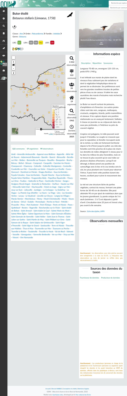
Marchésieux (50, 202)
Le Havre (60, 196)
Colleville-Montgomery (22, 169)
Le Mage (69, 196)
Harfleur (59, 187)
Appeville (64, 154)
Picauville (41, 208)
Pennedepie (69, 205)
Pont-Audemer (59, 208)
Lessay (40, 199)
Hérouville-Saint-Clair (29, 190)
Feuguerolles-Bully (29, 181)
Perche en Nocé (19, 208)
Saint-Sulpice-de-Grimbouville (37, 228)
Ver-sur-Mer (67, 240)
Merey (61, 202)
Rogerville (66, 211)
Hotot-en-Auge (60, 190)
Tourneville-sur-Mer (41, 234)
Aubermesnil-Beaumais (40, 157)
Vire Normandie (39, 243)
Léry (14, 199)
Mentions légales (85, 389)
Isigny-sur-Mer (17, 193)
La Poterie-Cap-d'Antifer (44, 196)
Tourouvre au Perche (60, 234)
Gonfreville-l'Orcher (47, 184)
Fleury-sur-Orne (66, 181)
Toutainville (34, 237)
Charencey (59, 166)
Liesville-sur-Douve (65, 199)
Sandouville (36, 231)
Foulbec (16, 184)
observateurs (49, 148)
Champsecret (47, 166)
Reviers (57, 211)
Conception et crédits (69, 389)
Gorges (61, 184)
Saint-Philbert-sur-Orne (49, 225)
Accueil (46, 389)
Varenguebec (34, 240)
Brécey (43, 163)
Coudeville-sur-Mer (53, 169)
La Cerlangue (65, 193)
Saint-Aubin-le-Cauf (20, 216)
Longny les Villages (21, 202)
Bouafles (15, 163)
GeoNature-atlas (57, 395)
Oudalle (58, 205)
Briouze (57, 163)
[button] (13, 65)
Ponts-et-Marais (27, 211)
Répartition (98, 63)
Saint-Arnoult (63, 213)
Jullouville (43, 193)
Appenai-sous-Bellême (48, 154)
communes (19, 148)
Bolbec (41, 160)
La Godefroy (16, 196)
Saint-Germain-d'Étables (46, 219)
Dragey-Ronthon (26, 175)
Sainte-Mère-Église (60, 216)
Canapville (15, 166)
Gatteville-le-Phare (29, 184)
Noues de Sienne (39, 205)
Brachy (35, 163)
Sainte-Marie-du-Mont (40, 216)
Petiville (31, 208)
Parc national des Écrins (84, 395)
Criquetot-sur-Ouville (30, 172)
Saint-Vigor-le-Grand (20, 231)
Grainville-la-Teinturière (43, 187)
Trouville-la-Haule (48, 237)
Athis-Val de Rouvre (19, 157)
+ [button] (13, 61)
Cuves (44, 172)
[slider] (41, 129)
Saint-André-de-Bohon (45, 213)
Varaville (24, 240)
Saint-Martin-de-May (28, 225)
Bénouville (15, 160)
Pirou (49, 208)
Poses (38, 211)
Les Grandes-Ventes (26, 199)
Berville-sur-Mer (29, 160)
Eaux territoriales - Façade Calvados (50, 175)
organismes (34, 148)
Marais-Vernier (37, 202)
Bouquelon (25, 163)
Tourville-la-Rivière (19, 237)
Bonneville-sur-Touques (56, 160)
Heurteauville (46, 190)
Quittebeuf (47, 211)
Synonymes (110, 63)
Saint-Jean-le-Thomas (45, 222)
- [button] (13, 68)
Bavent (63, 157)
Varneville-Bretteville (51, 240)
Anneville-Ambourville (27, 154)
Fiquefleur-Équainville (48, 181)
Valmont (14, 240)
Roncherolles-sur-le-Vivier (22, 213)
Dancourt (53, 172)
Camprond (67, 163)
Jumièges (54, 193)
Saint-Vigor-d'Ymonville (61, 228)
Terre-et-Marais (49, 231)
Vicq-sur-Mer (17, 243)
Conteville (38, 169)
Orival (50, 205)
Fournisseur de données (90, 278)
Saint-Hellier (29, 222)
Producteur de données (90, 283)
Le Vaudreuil (49, 199)
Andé (13, 154)
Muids (27, 205)
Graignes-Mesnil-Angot (21, 187)
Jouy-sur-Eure (32, 193)
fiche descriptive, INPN (96, 211)
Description (86, 63)
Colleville (69, 166)
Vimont (28, 243)
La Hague (28, 196)
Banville (55, 157)
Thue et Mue (25, 234)
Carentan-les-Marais (31, 166)
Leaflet (51, 134)
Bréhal (50, 163)
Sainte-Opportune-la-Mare (22, 219)
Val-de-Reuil (63, 237)
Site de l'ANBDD (55, 389)
